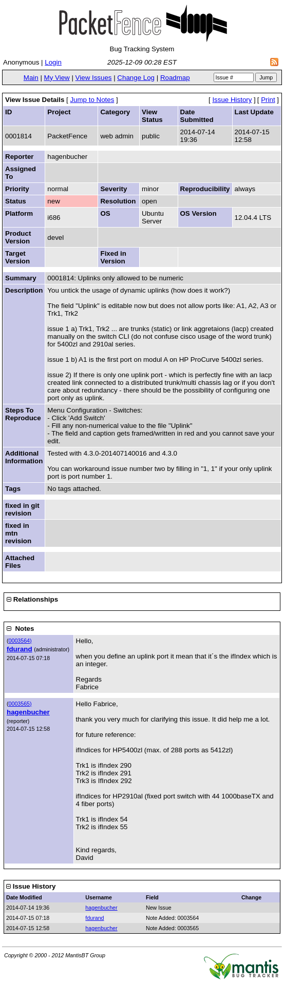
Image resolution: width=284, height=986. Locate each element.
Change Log (136, 77)
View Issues (93, 77)
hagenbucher (28, 712)
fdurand (19, 649)
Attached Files (19, 561)
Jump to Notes (92, 100)
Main (31, 77)
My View (57, 77)
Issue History (232, 100)
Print (268, 100)
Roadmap (175, 77)
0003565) (20, 704)
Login (53, 62)
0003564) (20, 641)
